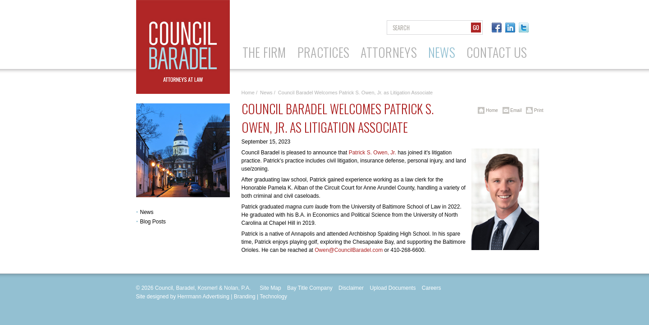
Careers (431, 288)
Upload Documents (393, 288)
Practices (323, 52)
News (441, 52)
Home (248, 92)
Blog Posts (153, 221)
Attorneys (389, 52)
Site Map (270, 288)
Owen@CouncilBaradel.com (349, 250)
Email (510, 110)
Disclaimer (351, 288)
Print (533, 110)
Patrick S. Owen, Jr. (372, 152)
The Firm (264, 52)
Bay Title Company (310, 288)
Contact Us (496, 52)
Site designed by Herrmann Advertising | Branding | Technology (212, 296)
